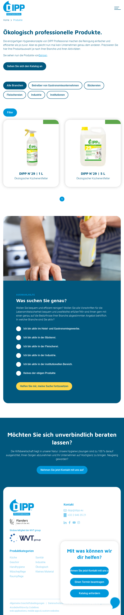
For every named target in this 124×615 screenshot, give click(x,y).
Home (6, 20)
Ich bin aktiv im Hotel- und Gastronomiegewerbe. (51, 328)
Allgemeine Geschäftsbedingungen (27, 603)
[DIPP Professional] (14, 8)
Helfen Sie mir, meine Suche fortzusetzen (44, 386)
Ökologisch (42, 566)
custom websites (50, 611)
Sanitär (40, 557)
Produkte (17, 20)
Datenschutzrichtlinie (58, 603)
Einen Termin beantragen (89, 581)
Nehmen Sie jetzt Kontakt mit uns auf (62, 469)
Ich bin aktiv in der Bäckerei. (39, 337)
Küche (13, 557)
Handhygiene (17, 566)
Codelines (34, 607)
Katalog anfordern (89, 593)
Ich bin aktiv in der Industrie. (39, 355)
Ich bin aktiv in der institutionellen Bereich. (47, 364)
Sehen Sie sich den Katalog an (24, 66)
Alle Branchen (15, 85)
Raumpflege (16, 576)
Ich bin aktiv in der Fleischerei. (41, 346)
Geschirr (14, 562)
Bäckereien (94, 85)
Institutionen (57, 94)
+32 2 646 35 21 (77, 515)
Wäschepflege (18, 571)
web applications (18, 611)
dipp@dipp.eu (75, 510)
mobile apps (34, 611)
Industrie (36, 94)
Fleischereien (14, 94)
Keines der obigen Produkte (39, 373)
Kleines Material (45, 571)
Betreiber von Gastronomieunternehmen (55, 85)
